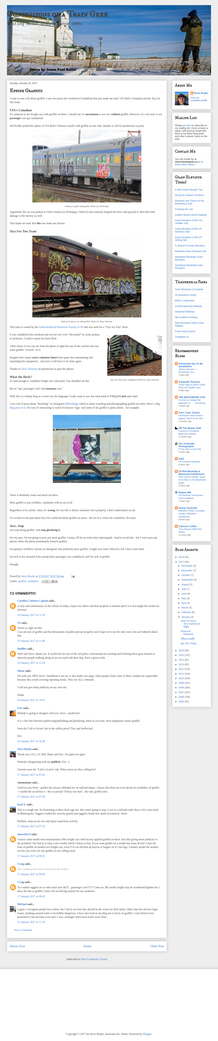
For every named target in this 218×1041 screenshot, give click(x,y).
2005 (182, 701)
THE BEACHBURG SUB (191, 397)
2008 (182, 687)
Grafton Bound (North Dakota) (191, 214)
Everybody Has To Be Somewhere (190, 365)
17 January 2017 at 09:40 (31, 874)
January (186, 617)
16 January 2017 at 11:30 (31, 615)
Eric (19, 708)
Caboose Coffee (187, 526)
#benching (71, 403)
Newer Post (17, 946)
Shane (21, 670)
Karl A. (21, 804)
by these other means (189, 163)
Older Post (157, 946)
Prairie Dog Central (185, 331)
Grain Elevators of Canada (189, 289)
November (187, 570)
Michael (22, 904)
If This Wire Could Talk (189, 449)
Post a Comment (23, 930)
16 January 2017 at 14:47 (31, 700)
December (187, 565)
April (184, 603)
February (186, 612)
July (183, 589)
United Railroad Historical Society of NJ (61, 327)
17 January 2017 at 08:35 (31, 856)
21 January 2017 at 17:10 (31, 922)
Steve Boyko (24, 749)
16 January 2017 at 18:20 (31, 741)
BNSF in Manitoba (184, 300)
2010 (182, 678)
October (186, 575)
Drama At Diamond (187, 632)
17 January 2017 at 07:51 (31, 826)
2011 (182, 673)
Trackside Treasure (189, 382)
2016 (182, 650)
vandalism (32, 581)
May (183, 598)
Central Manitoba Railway (188, 306)
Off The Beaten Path (189, 428)
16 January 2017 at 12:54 (31, 662)
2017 (182, 561)
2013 (182, 664)
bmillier (22, 648)
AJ (19, 622)
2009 (182, 683)
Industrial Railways (185, 311)
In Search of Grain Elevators (190, 245)
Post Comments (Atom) (94, 959)
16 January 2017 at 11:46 (31, 640)
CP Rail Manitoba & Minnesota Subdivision (191, 472)
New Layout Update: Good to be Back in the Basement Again (192, 480)
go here (187, 125)
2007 (182, 692)
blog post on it (17, 407)
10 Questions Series (185, 295)
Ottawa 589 (184, 492)
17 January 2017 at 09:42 (31, 896)
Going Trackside (187, 508)
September (187, 579)
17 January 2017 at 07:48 (31, 796)
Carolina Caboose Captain (32, 600)
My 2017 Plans (189, 643)
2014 (182, 659)
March (185, 607)
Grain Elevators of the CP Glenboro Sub (188, 230)
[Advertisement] (109, 998)
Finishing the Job (184, 209)
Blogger (147, 1033)
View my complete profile (198, 99)
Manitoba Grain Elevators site (190, 251)
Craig (20, 863)
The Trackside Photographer (186, 445)
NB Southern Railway (186, 317)
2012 (182, 669)
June (184, 593)
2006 (182, 697)
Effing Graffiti (187, 638)
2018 (182, 557)
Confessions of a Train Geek (57, 14)
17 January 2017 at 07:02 (31, 774)
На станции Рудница (189, 461)
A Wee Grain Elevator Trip (189, 189)
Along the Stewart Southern (189, 195)
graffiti (22, 581)
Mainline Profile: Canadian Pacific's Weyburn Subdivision (191, 513)
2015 (182, 655)
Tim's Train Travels (189, 412)
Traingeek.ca (182, 336)
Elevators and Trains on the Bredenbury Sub (189, 202)
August (185, 584)
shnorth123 (23, 834)
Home (87, 946)
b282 (181, 458)
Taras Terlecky (29, 368)
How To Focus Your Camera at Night (190, 623)
